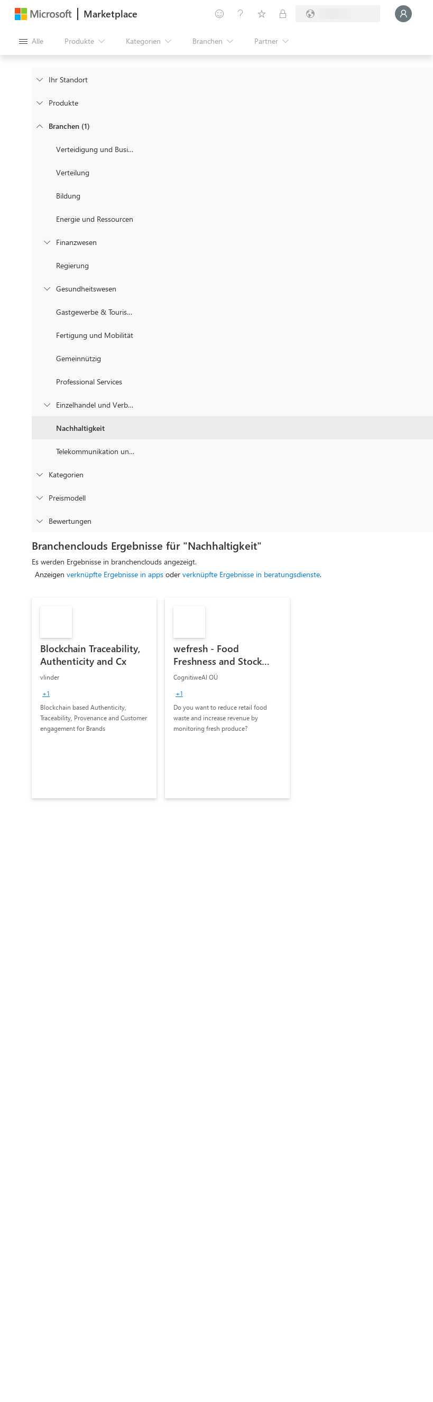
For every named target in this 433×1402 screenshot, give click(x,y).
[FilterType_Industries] (39, 126)
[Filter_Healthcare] (46, 288)
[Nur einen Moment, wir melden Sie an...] (403, 13)
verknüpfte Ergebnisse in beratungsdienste (251, 574)
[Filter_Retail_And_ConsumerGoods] (46, 404)
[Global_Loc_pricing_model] (39, 497)
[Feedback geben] (219, 13)
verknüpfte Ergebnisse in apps (115, 574)
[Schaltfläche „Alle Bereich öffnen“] (31, 41)
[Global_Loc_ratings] (39, 521)
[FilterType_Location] (39, 79)
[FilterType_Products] (39, 102)
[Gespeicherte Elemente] (261, 13)
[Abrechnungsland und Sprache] (338, 13)
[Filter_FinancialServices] (46, 242)
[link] (94, 698)
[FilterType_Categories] (39, 474)
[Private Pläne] (282, 13)
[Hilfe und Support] (240, 13)
